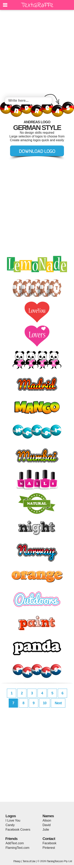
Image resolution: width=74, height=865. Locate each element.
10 (44, 703)
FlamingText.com (17, 847)
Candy (10, 825)
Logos (11, 816)
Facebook (49, 843)
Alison (47, 820)
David (47, 825)
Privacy (17, 861)
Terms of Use (28, 861)
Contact (49, 839)
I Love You (13, 820)
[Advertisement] (37, 54)
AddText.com (15, 843)
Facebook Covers (18, 829)
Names (48, 816)
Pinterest (49, 847)
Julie (46, 829)
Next (58, 703)
